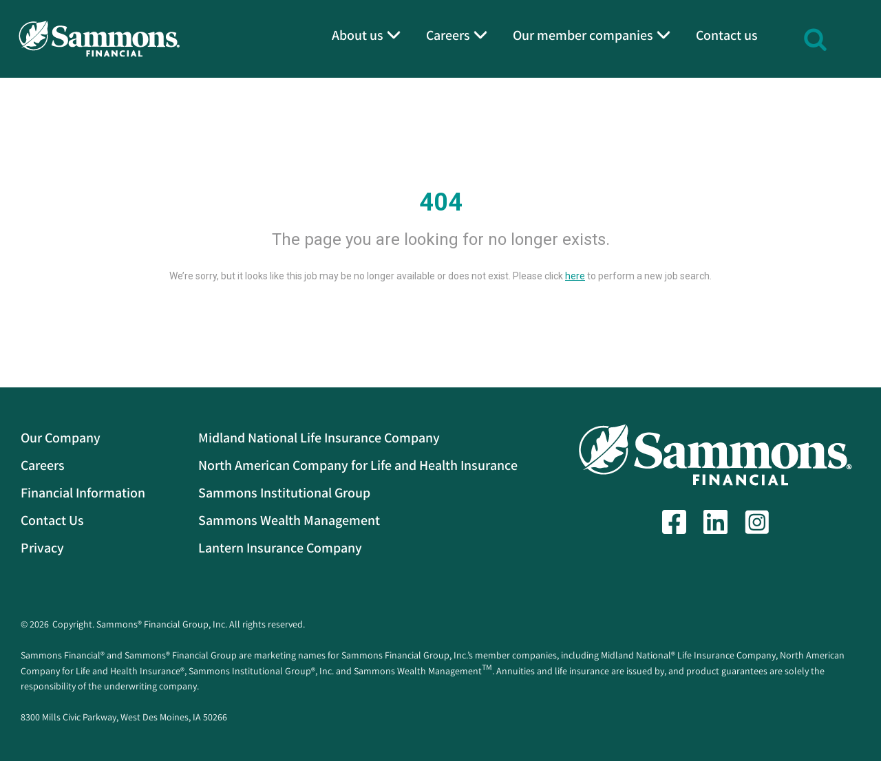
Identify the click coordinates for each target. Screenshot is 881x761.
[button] (815, 37)
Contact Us (52, 520)
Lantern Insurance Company (280, 548)
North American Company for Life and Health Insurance (358, 465)
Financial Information (83, 493)
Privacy (42, 548)
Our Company (60, 438)
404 (441, 202)
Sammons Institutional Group (284, 493)
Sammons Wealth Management (289, 520)
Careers (43, 465)
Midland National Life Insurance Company (319, 438)
